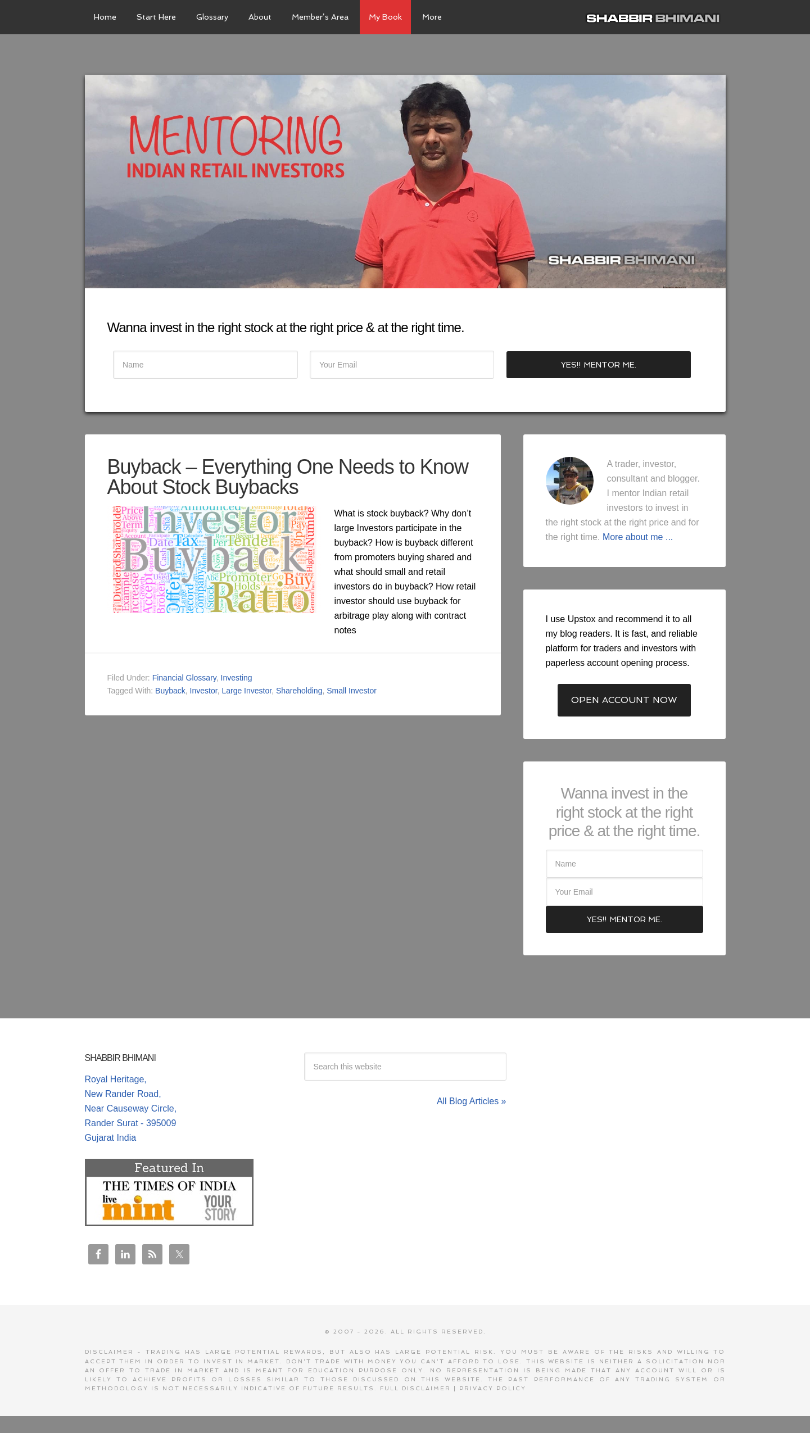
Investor (204, 690)
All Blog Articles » (471, 1101)
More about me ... (638, 537)
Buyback (170, 690)
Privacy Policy (492, 1388)
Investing (236, 677)
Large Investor (246, 690)
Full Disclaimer (415, 1388)
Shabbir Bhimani (655, 17)
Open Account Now (624, 700)
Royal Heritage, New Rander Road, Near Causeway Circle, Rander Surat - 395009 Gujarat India (131, 1108)
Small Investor (352, 690)
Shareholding (299, 690)
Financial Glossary (184, 677)
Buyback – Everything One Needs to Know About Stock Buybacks (287, 476)
